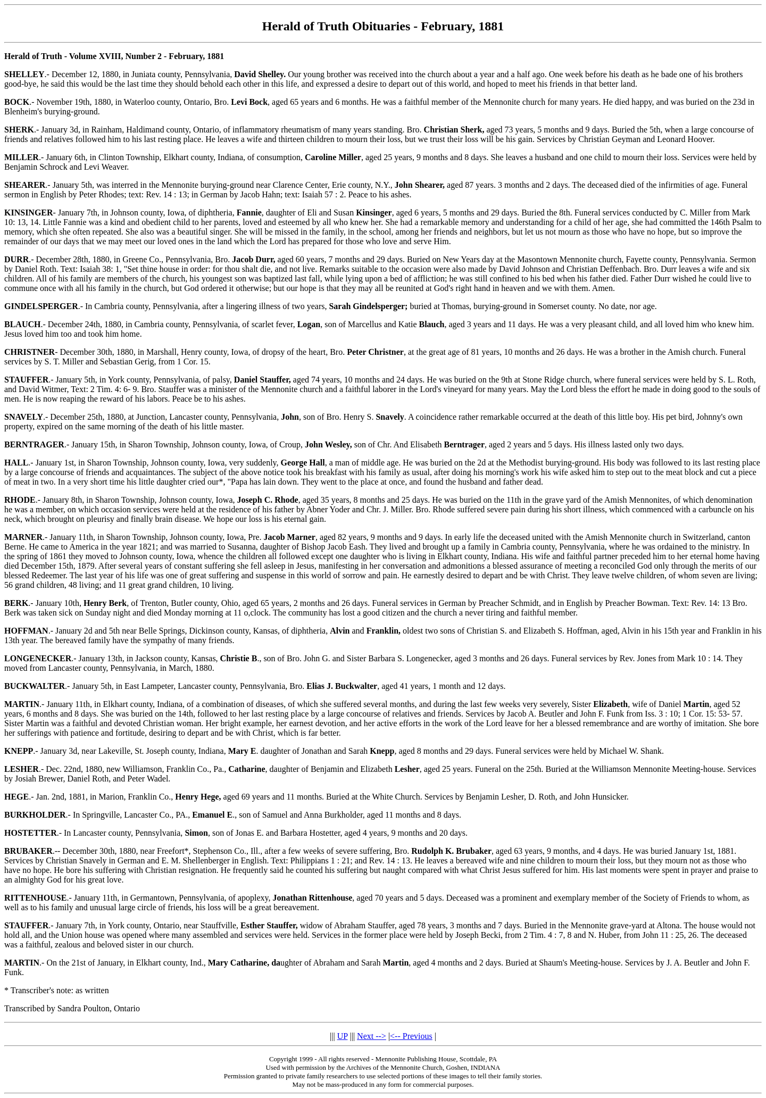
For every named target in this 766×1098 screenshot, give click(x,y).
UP (342, 1036)
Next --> (371, 1036)
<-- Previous (411, 1036)
